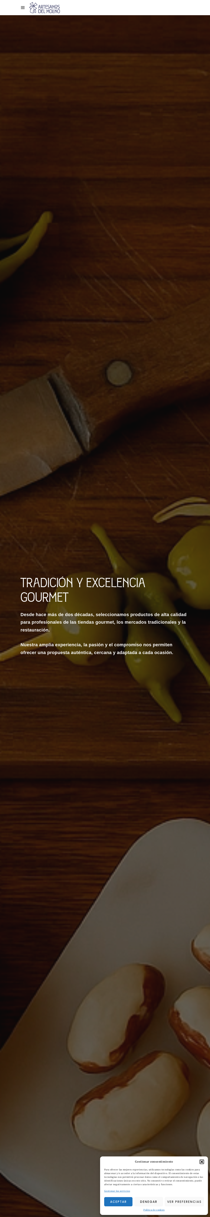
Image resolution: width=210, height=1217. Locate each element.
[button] (202, 1162)
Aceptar (118, 1202)
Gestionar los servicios (117, 1191)
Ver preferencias (184, 1202)
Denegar (148, 1202)
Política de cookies (154, 1209)
